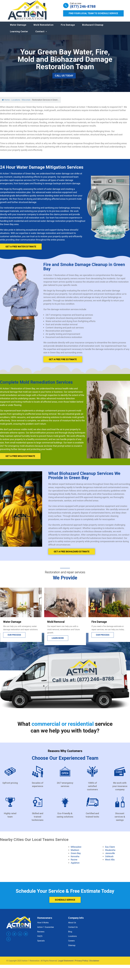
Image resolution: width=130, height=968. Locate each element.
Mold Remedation (44, 27)
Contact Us (73, 929)
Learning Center (19, 34)
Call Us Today (64, 78)
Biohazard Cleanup (92, 27)
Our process (14, 637)
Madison (75, 852)
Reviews (40, 934)
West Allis (110, 861)
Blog (70, 934)
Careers (71, 943)
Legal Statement (65, 963)
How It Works (43, 925)
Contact (39, 34)
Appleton (75, 865)
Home (6, 102)
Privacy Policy (81, 963)
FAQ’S (39, 938)
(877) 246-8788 (83, 6)
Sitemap (71, 947)
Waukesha (110, 852)
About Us (72, 925)
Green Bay (76, 855)
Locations (72, 938)
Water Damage (18, 27)
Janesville (110, 855)
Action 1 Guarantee (45, 929)
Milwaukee (76, 849)
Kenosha (75, 858)
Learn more (58, 640)
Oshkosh (109, 858)
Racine (74, 861)
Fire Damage (68, 27)
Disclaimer (94, 963)
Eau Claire (110, 849)
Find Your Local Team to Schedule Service (93, 13)
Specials (41, 943)
